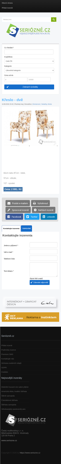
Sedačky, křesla (46, 104)
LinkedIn (49, 216)
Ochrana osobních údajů (11, 363)
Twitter (31, 216)
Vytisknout (40, 203)
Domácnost (36, 104)
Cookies (4, 372)
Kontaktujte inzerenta (11, 228)
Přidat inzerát (6, 345)
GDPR (4, 367)
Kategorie (8, 66)
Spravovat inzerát (18, 209)
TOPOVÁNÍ (26, 228)
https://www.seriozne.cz (30, 453)
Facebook (14, 216)
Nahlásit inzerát (43, 209)
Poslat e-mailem (17, 203)
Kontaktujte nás (7, 359)
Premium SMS (7, 354)
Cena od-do (8, 75)
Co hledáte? (9, 48)
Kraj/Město (8, 57)
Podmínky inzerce (8, 350)
